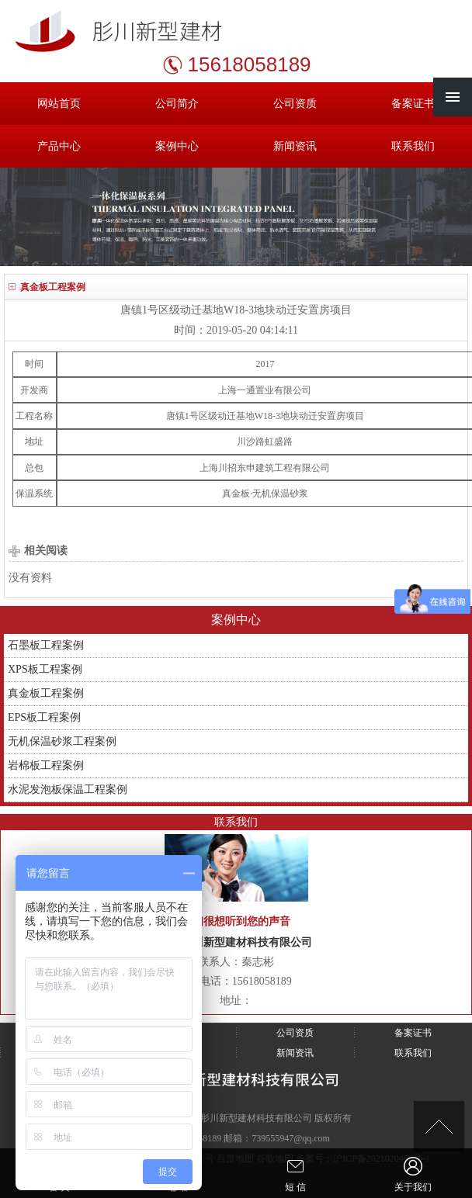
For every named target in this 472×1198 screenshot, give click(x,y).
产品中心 (59, 146)
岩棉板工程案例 (46, 765)
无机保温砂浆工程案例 (62, 741)
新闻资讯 (295, 146)
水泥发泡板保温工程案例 (67, 789)
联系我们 (413, 146)
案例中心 (177, 146)
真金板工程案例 (46, 693)
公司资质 (295, 103)
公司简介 (177, 103)
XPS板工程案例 (45, 669)
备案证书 (413, 103)
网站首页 (59, 103)
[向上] (439, 1126)
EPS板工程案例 (44, 717)
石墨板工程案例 (46, 645)
